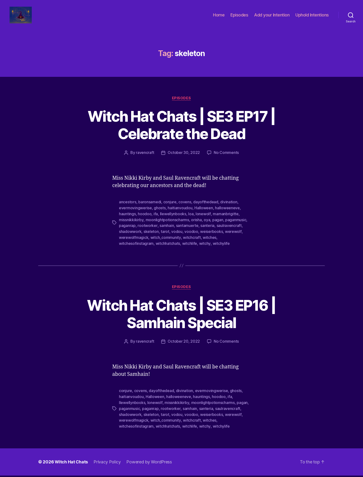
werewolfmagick (133, 241)
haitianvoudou (180, 212)
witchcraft (191, 241)
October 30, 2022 (184, 157)
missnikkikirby (131, 223)
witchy (204, 246)
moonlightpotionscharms (167, 223)
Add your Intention (271, 17)
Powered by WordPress (150, 463)
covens (184, 206)
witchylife (220, 246)
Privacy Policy (107, 463)
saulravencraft (228, 229)
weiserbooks (211, 235)
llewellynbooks (173, 218)
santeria (207, 229)
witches (209, 241)
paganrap (127, 229)
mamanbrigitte (225, 218)
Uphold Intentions (312, 17)
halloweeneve (227, 212)
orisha (196, 223)
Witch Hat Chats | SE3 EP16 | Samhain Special (182, 317)
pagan (217, 223)
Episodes (239, 17)
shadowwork (130, 235)
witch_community (165, 241)
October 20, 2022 (184, 344)
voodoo (191, 235)
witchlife (189, 246)
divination (228, 206)
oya (206, 223)
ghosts (159, 212)
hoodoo (144, 218)
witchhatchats (168, 246)
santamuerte (187, 229)
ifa (156, 218)
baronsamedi (149, 206)
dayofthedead (205, 206)
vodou (176, 235)
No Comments (226, 157)
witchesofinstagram (136, 246)
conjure (169, 206)
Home (218, 17)
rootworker (147, 229)
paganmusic (235, 223)
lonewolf (203, 218)
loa (190, 218)
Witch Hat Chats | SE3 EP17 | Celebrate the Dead (181, 130)
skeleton (151, 235)
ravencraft (145, 157)
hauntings (127, 218)
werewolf (233, 235)
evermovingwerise (135, 212)
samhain (166, 229)
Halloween (203, 212)
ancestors (127, 206)
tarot (165, 235)
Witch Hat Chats (71, 463)
